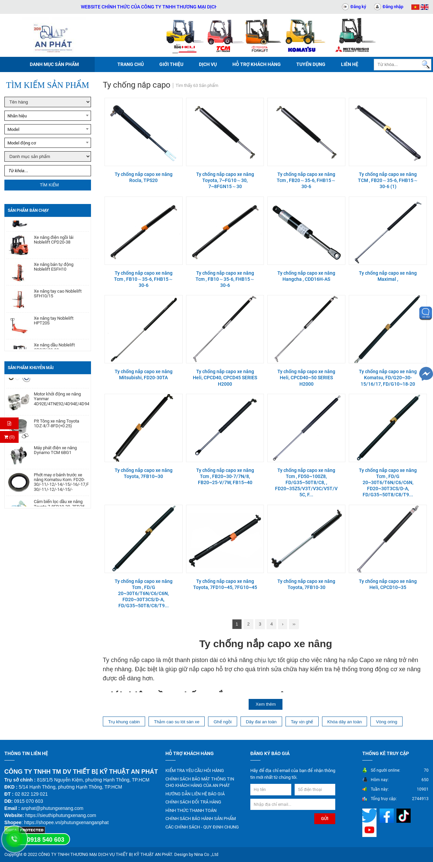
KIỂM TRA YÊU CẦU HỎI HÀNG (194, 770)
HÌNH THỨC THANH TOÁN (190, 810)
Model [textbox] (13, 129)
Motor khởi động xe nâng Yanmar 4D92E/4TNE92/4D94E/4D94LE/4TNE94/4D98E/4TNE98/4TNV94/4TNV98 (61, 404)
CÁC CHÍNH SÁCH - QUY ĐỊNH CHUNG (202, 827)
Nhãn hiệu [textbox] (17, 115)
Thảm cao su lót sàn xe (176, 721)
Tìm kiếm (49, 184)
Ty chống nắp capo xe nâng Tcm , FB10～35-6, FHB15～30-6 (143, 279)
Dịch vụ (208, 64)
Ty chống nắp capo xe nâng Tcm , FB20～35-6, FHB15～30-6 (306, 180)
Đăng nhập (393, 6)
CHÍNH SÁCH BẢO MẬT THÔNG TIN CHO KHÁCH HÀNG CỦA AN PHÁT (199, 782)
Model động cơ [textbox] (21, 142)
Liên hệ (349, 64)
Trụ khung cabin (124, 721)
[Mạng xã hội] (370, 815)
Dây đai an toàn (261, 721)
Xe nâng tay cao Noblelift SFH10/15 (58, 298)
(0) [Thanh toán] (9, 436)
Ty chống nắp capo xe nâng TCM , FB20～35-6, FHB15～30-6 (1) (388, 180)
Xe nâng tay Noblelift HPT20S (53, 325)
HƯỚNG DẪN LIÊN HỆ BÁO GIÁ (195, 793)
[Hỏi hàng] (9, 423)
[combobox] (47, 116)
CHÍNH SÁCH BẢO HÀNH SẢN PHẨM (200, 818)
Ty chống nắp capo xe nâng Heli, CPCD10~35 (388, 584)
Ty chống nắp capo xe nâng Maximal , (388, 276)
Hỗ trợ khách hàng (256, 64)
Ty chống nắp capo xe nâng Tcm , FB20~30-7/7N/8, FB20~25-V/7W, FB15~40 (225, 476)
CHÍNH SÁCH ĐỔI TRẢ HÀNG (193, 801)
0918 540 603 (45, 839)
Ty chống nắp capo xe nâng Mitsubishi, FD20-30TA (144, 374)
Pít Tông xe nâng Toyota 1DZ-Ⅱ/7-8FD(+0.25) (56, 428)
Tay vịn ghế (302, 721)
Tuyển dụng (310, 64)
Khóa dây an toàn (344, 721)
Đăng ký (358, 6)
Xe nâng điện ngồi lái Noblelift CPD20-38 (53, 244)
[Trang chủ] (54, 35)
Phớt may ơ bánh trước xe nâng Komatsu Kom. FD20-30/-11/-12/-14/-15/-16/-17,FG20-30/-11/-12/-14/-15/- (61, 487)
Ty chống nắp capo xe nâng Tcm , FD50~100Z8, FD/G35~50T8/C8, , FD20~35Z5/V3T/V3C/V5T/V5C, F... (306, 483)
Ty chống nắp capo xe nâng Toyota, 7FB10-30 (306, 584)
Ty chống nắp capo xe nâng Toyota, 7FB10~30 (144, 473)
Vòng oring (386, 721)
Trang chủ (130, 64)
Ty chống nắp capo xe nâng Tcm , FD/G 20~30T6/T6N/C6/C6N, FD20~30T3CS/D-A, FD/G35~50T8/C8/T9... (388, 483)
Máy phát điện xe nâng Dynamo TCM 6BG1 (55, 455)
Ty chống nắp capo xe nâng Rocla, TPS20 (144, 177)
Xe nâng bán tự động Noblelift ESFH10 (53, 271)
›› (294, 624)
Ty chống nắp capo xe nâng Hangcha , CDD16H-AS (306, 276)
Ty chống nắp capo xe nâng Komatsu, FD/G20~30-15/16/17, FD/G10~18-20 (388, 377)
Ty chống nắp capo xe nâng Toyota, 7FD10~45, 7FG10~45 (225, 584)
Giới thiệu (171, 64)
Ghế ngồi (222, 721)
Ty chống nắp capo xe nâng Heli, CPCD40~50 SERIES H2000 (306, 377)
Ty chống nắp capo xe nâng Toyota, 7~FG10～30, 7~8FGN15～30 (225, 180)
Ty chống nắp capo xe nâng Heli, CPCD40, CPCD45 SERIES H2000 (225, 377)
